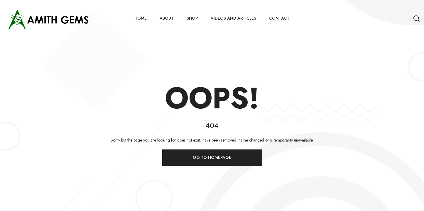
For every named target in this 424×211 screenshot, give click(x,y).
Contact (279, 18)
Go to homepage (212, 157)
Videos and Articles (233, 18)
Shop (192, 18)
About (167, 18)
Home (140, 18)
